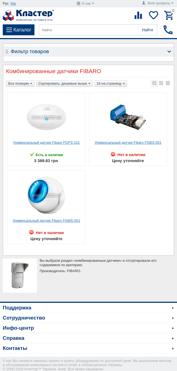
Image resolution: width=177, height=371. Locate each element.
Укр (13, 3)
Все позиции (20, 83)
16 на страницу (111, 83)
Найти (147, 30)
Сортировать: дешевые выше (64, 83)
